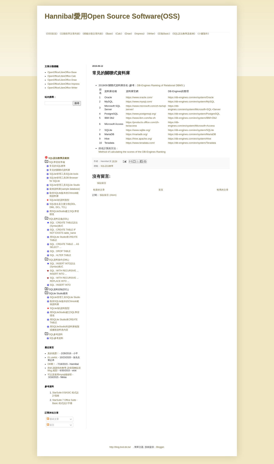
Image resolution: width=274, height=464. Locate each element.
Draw (128, 33)
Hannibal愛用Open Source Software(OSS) (112, 16)
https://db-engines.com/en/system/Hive (189, 138)
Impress (139, 33)
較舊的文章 (222, 189)
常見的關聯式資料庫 (59, 170)
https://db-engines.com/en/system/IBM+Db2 (192, 117)
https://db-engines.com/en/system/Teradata (192, 142)
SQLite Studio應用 (58, 293)
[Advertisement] (137, 49)
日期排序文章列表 (70, 33)
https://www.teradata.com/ (140, 142)
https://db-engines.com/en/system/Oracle (191, 97)
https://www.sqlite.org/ (138, 130)
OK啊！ (51, 364)
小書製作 (203, 33)
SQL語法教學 (107, 166)
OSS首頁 (51, 33)
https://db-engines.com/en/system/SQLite (191, 130)
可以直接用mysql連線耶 (60, 374)
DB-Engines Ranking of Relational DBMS (160, 85)
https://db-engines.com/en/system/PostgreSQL (194, 113)
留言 (50, 425)
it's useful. (53, 357)
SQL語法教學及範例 (184, 33)
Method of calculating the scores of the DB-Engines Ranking (132, 151)
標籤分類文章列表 (93, 33)
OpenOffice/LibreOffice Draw (62, 80)
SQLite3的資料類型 (59, 200)
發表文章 (53, 419)
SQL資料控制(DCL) (59, 289)
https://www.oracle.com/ (139, 97)
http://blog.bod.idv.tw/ (120, 447)
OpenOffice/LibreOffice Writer (62, 87)
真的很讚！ (53, 353)
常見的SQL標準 (57, 166)
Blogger (160, 447)
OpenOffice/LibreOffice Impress (64, 84)
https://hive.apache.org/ (139, 138)
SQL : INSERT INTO (60, 285)
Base (109, 33)
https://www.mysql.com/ (139, 101)
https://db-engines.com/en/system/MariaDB (192, 134)
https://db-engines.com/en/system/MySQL (191, 101)
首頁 (161, 189)
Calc (118, 33)
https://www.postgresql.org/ (141, 113)
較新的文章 (99, 189)
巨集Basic (164, 33)
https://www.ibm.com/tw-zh (141, 117)
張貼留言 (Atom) (108, 195)
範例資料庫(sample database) (64, 189)
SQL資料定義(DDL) (59, 219)
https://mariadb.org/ (137, 134)
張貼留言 (101, 183)
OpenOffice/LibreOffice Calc (62, 76)
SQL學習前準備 (57, 162)
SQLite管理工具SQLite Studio (64, 185)
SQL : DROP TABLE (60, 251)
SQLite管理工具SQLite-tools (63, 174)
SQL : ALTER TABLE (60, 255)
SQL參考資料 (56, 334)
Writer (151, 33)
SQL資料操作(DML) (59, 259)
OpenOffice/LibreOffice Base (62, 72)
